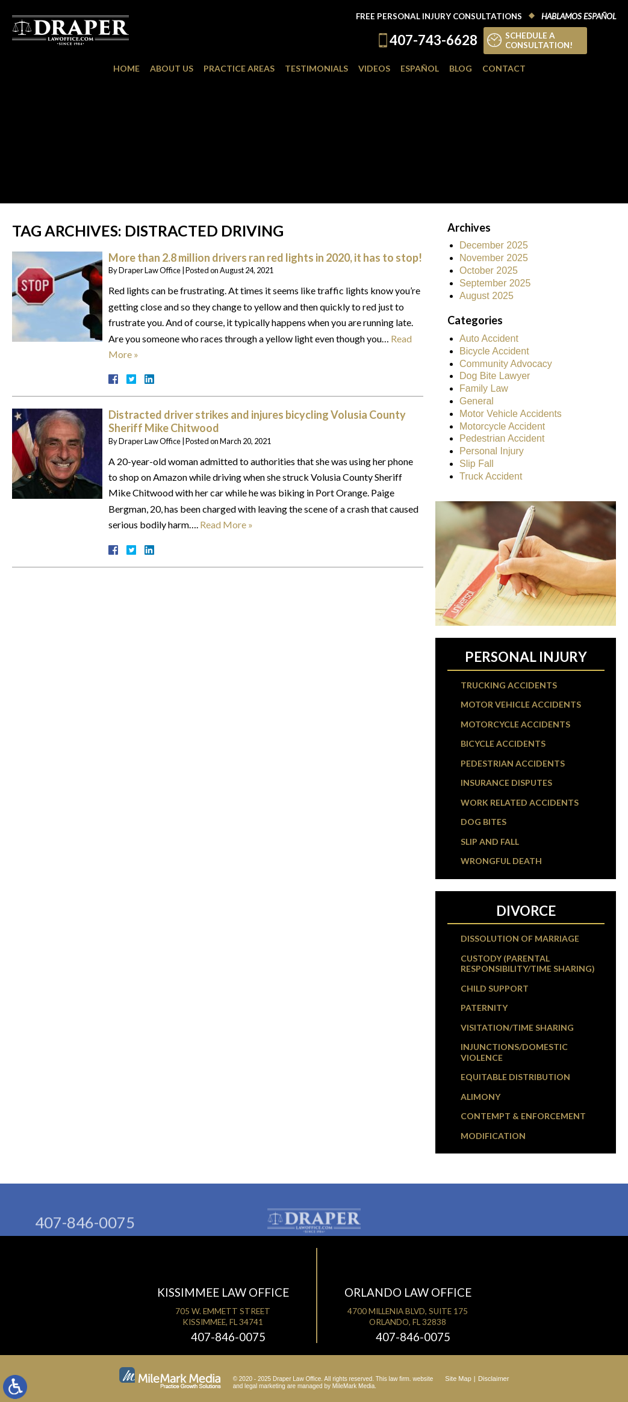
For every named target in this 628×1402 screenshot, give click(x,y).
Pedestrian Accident (501, 438)
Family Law (483, 388)
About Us (171, 68)
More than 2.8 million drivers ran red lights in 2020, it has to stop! (265, 257)
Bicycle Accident (494, 351)
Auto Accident (488, 338)
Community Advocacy (505, 364)
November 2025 (493, 258)
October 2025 (488, 270)
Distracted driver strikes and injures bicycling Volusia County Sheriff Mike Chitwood (257, 421)
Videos (374, 68)
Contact (504, 68)
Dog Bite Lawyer (494, 376)
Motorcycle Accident (502, 426)
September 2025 (494, 283)
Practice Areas (239, 68)
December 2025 (493, 245)
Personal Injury (491, 451)
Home (126, 68)
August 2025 (486, 296)
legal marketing (264, 1386)
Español (419, 68)
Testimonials (316, 68)
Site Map (458, 1378)
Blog (460, 68)
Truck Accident (490, 476)
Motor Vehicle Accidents (510, 414)
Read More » (226, 524)
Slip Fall (476, 464)
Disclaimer (493, 1378)
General (476, 401)
